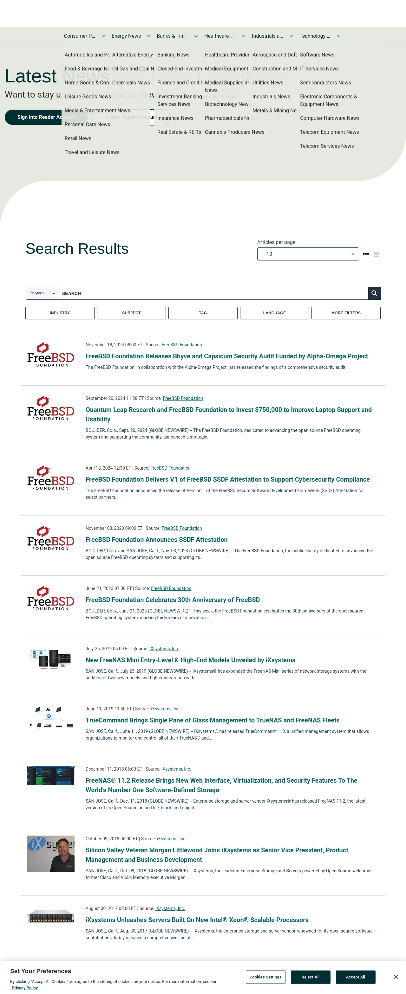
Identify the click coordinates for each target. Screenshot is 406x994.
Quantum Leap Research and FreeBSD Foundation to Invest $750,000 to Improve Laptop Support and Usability (229, 414)
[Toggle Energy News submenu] (148, 36)
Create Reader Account (131, 117)
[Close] (396, 979)
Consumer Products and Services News (80, 36)
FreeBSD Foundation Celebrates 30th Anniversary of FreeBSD (173, 600)
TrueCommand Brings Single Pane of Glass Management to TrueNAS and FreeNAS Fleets (213, 720)
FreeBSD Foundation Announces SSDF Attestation (157, 539)
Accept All (355, 979)
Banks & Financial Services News (172, 36)
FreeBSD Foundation (182, 344)
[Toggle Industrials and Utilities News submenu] (291, 36)
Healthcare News (220, 36)
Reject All (311, 979)
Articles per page (276, 242)
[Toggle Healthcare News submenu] (243, 36)
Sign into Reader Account (46, 117)
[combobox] (308, 253)
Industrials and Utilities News (268, 36)
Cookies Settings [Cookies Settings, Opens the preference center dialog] (266, 979)
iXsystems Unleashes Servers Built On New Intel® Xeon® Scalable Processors (197, 920)
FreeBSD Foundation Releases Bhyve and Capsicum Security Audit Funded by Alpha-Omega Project (227, 356)
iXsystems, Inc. (164, 648)
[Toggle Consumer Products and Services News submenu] (103, 36)
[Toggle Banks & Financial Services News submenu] (196, 36)
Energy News (126, 36)
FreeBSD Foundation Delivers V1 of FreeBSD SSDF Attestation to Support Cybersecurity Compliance (228, 479)
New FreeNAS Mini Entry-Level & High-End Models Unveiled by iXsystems (190, 660)
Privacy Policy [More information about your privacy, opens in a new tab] (25, 990)
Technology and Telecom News (315, 36)
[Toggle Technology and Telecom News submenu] (339, 36)
